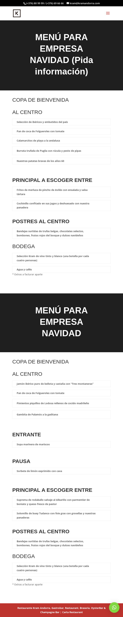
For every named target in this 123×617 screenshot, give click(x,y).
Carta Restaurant (72, 612)
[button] (114, 607)
